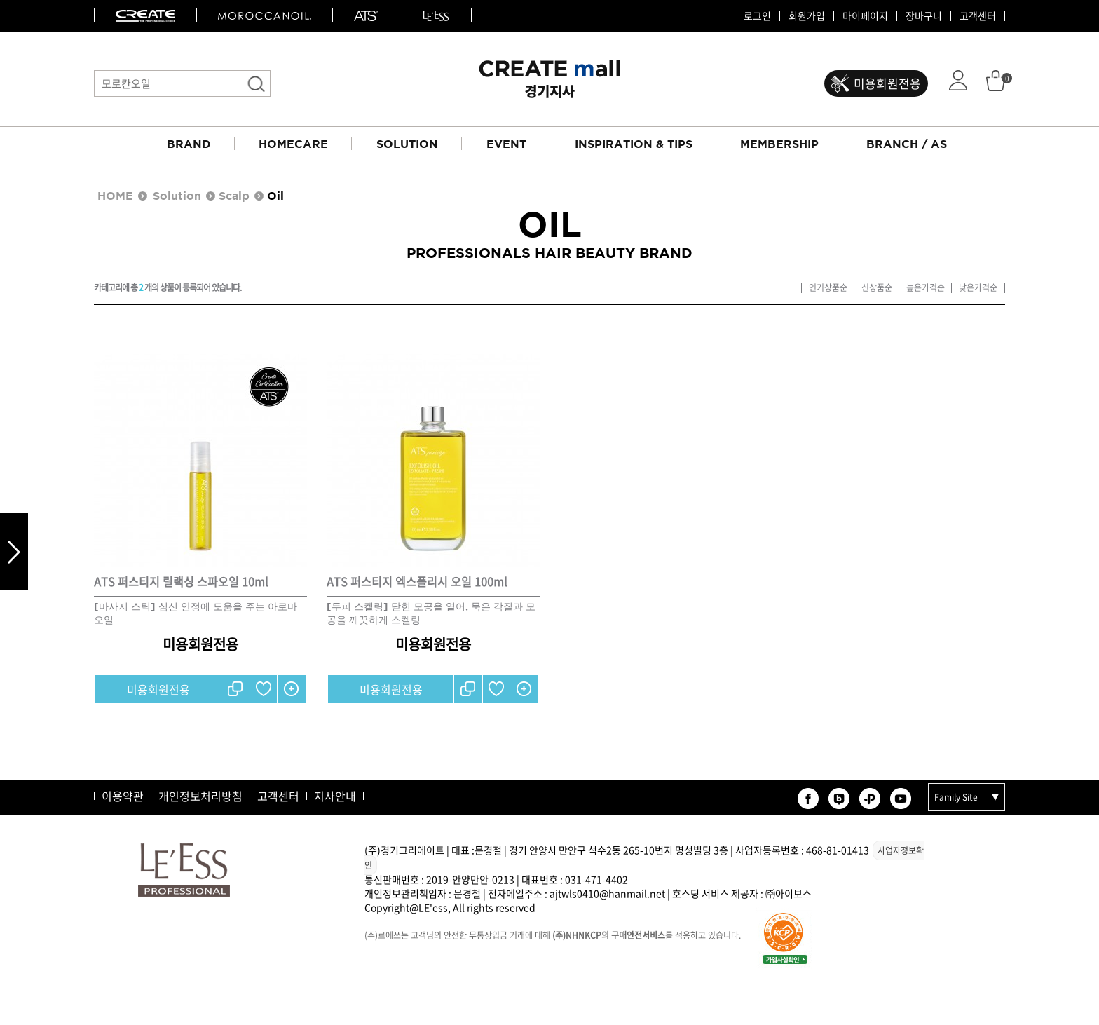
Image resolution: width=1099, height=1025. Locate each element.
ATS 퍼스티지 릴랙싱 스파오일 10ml (181, 581)
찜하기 (264, 689)
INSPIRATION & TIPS (633, 143)
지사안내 (335, 796)
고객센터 (978, 16)
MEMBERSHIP (779, 143)
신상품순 (876, 288)
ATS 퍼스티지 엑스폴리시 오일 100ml (417, 581)
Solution (177, 195)
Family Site (956, 797)
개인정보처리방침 (200, 796)
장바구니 (924, 16)
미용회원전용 (887, 83)
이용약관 (123, 796)
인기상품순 (828, 288)
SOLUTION (407, 143)
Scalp (234, 195)
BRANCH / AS (906, 143)
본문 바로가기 (0, 0)
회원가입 (807, 16)
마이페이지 (865, 16)
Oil (275, 195)
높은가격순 (925, 288)
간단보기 (292, 689)
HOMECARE (293, 143)
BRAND (189, 143)
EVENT (506, 143)
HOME (115, 195)
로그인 (757, 16)
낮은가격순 (978, 288)
